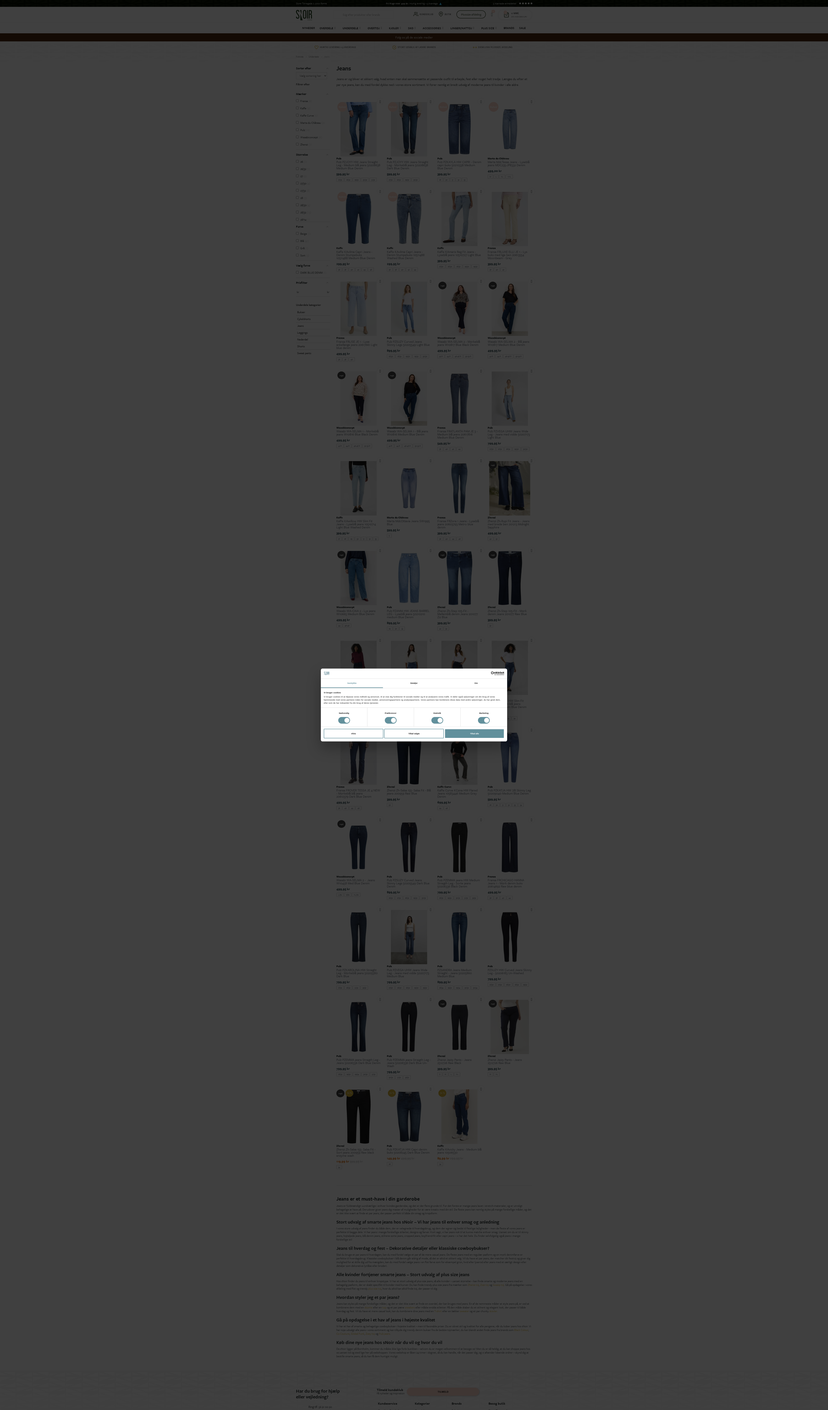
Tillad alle (474, 734)
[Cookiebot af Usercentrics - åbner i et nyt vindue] (486, 674)
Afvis (353, 734)
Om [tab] (476, 683)
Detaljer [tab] (414, 683)
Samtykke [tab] (352, 683)
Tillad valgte (414, 734)
